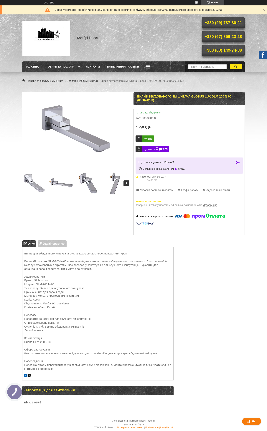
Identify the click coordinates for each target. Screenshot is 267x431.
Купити (148, 138)
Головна (32, 66)
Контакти (93, 66)
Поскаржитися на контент (130, 427)
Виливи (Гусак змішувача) (82, 80)
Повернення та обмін (123, 66)
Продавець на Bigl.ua (133, 424)
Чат (252, 421)
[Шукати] (236, 66)
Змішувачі (58, 80)
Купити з (156, 149)
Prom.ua (151, 421)
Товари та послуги (60, 66)
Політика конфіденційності (159, 427)
